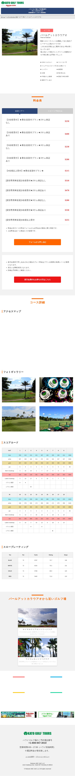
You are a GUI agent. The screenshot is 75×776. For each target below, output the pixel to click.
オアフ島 (22, 17)
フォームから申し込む (37, 242)
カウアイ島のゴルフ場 (56, 699)
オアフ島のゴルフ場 (19, 684)
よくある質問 (30, 756)
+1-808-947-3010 (38, 743)
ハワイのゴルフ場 (12, 17)
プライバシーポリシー (42, 756)
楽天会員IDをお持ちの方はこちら (37, 280)
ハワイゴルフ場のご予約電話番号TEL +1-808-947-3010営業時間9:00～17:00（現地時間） (37, 10)
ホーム (3, 17)
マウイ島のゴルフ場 (19, 699)
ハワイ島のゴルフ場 (56, 684)
